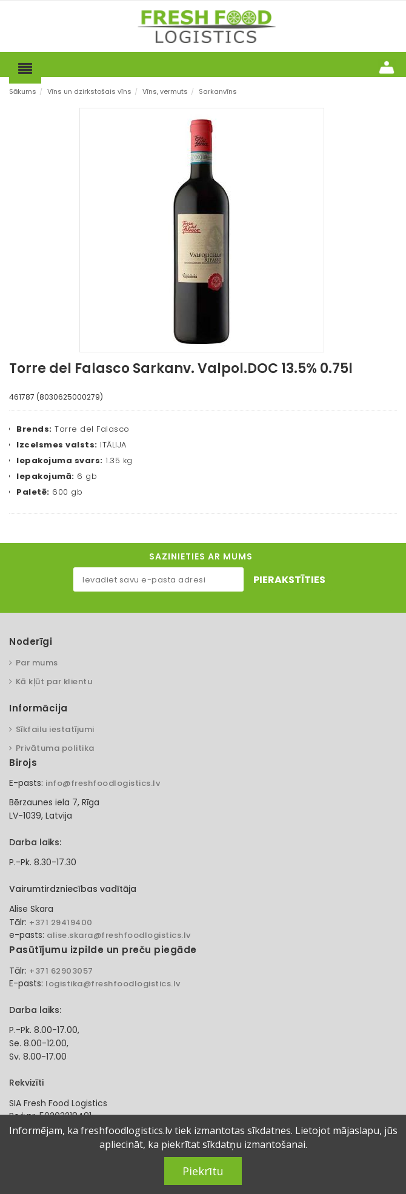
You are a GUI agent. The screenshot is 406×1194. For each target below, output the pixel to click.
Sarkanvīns (218, 91)
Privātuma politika (55, 748)
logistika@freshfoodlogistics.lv (113, 983)
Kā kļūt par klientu (54, 681)
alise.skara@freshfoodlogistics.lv (119, 935)
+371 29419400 (61, 922)
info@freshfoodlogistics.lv (102, 783)
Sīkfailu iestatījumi (55, 729)
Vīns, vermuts (165, 91)
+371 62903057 (61, 971)
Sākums (22, 91)
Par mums (37, 662)
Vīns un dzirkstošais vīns (89, 91)
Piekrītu (203, 1171)
